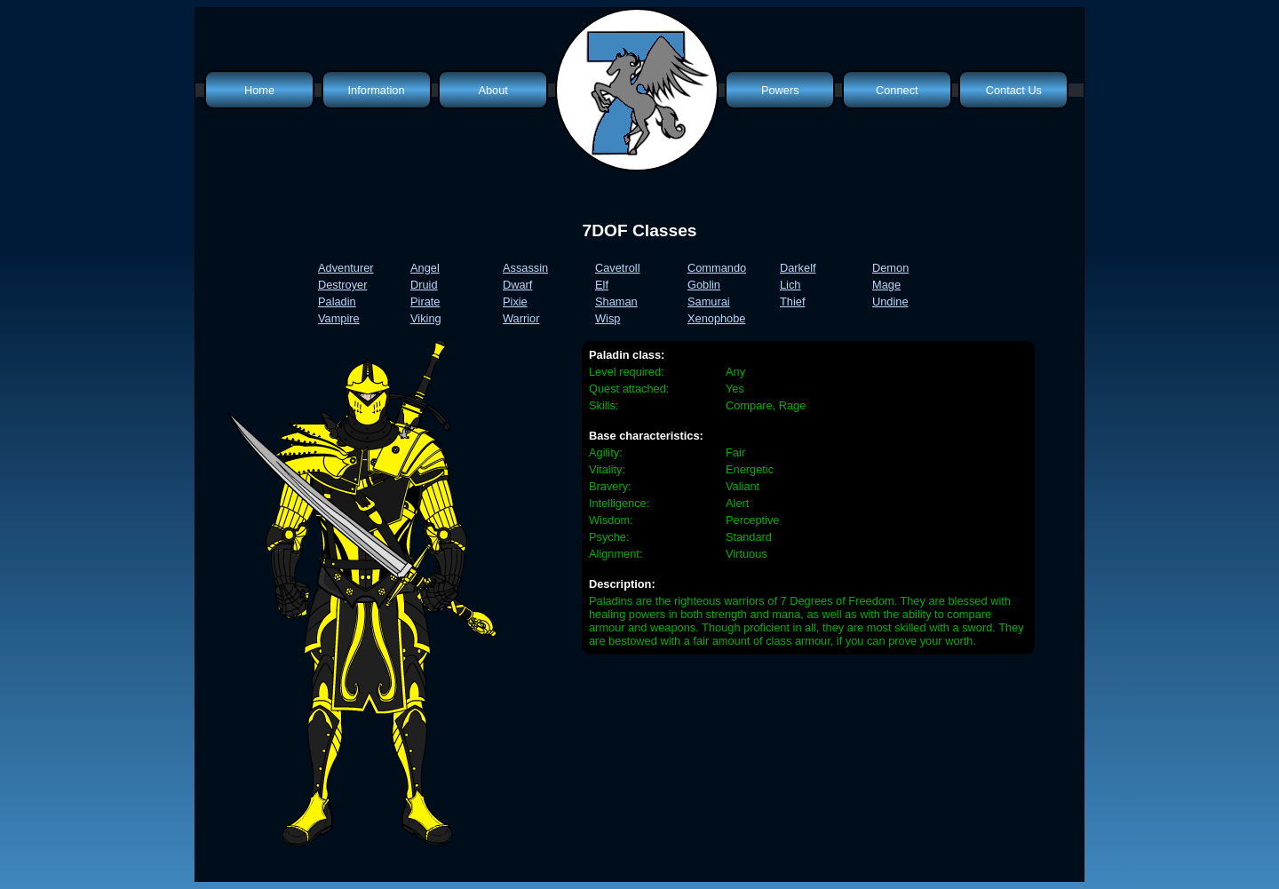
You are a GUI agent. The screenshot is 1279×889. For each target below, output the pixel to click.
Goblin (703, 284)
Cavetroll (617, 267)
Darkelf (798, 267)
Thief (792, 301)
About (492, 90)
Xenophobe (716, 318)
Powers (780, 90)
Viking (425, 318)
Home (259, 90)
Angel (425, 267)
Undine (890, 301)
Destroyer (342, 284)
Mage (886, 284)
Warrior (521, 318)
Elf (601, 284)
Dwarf (517, 284)
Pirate (425, 301)
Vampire (339, 318)
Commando (716, 267)
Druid (424, 284)
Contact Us (1014, 90)
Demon (890, 267)
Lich (790, 284)
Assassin (525, 267)
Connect (897, 90)
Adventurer (346, 267)
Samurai (708, 301)
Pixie (515, 301)
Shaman (616, 301)
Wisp (607, 318)
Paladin (337, 301)
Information (376, 90)
